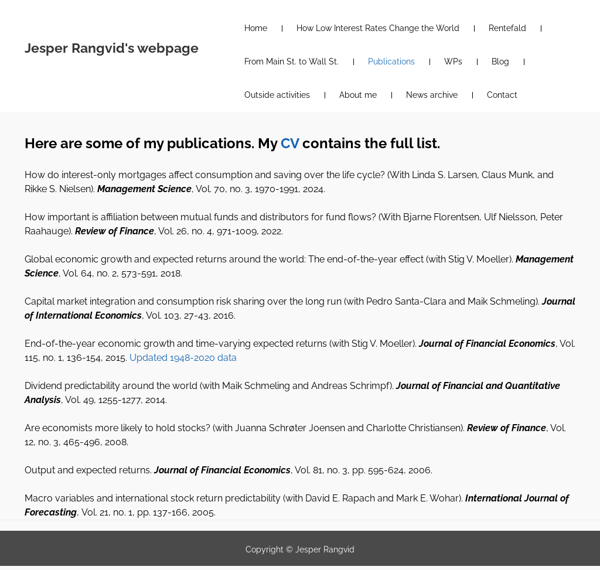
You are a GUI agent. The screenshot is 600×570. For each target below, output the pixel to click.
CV (290, 143)
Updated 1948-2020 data (183, 357)
